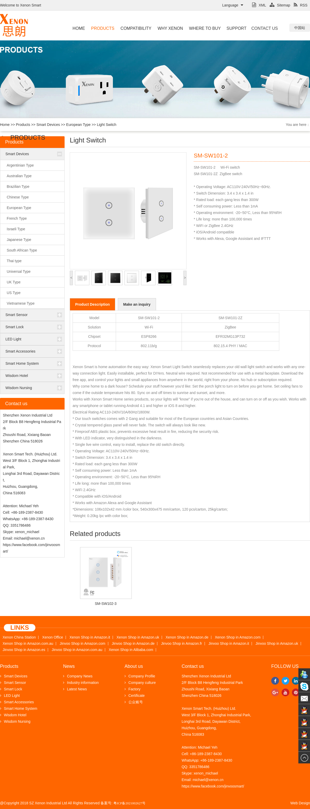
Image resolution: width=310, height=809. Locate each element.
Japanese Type (19, 240)
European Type (78, 125)
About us (134, 666)
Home (79, 28)
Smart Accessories (20, 351)
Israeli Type (16, 229)
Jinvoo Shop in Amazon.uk (276, 643)
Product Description (92, 304)
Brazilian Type (18, 186)
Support (232, 28)
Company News (77, 676)
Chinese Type (18, 197)
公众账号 (134, 702)
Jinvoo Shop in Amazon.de (133, 643)
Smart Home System (22, 363)
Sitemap (280, 5)
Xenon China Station (19, 637)
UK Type (13, 282)
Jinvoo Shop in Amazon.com (82, 643)
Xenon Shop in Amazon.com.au (28, 643)
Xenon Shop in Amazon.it (89, 637)
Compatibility (134, 28)
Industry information (81, 683)
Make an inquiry (137, 304)
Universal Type (18, 271)
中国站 (299, 28)
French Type (17, 218)
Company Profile (140, 676)
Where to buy (200, 28)
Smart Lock (14, 327)
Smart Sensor (16, 315)
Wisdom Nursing (18, 388)
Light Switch (106, 125)
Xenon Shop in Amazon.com (238, 637)
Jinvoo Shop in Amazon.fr (181, 643)
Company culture (140, 683)
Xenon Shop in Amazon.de (187, 637)
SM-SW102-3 (106, 604)
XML (259, 5)
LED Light (13, 339)
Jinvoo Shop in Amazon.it (228, 643)
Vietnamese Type (21, 303)
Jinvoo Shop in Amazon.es (24, 650)
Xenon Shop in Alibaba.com (131, 650)
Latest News (75, 689)
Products (102, 28)
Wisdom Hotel (16, 376)
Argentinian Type (20, 165)
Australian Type (19, 176)
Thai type (14, 261)
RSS (300, 5)
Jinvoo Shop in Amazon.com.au (77, 650)
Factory (133, 689)
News (69, 666)
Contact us (255, 28)
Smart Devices (48, 125)
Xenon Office (52, 637)
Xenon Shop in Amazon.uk (138, 637)
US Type (13, 293)
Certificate (135, 695)
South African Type (22, 250)
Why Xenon (168, 28)
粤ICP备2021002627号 (129, 803)
